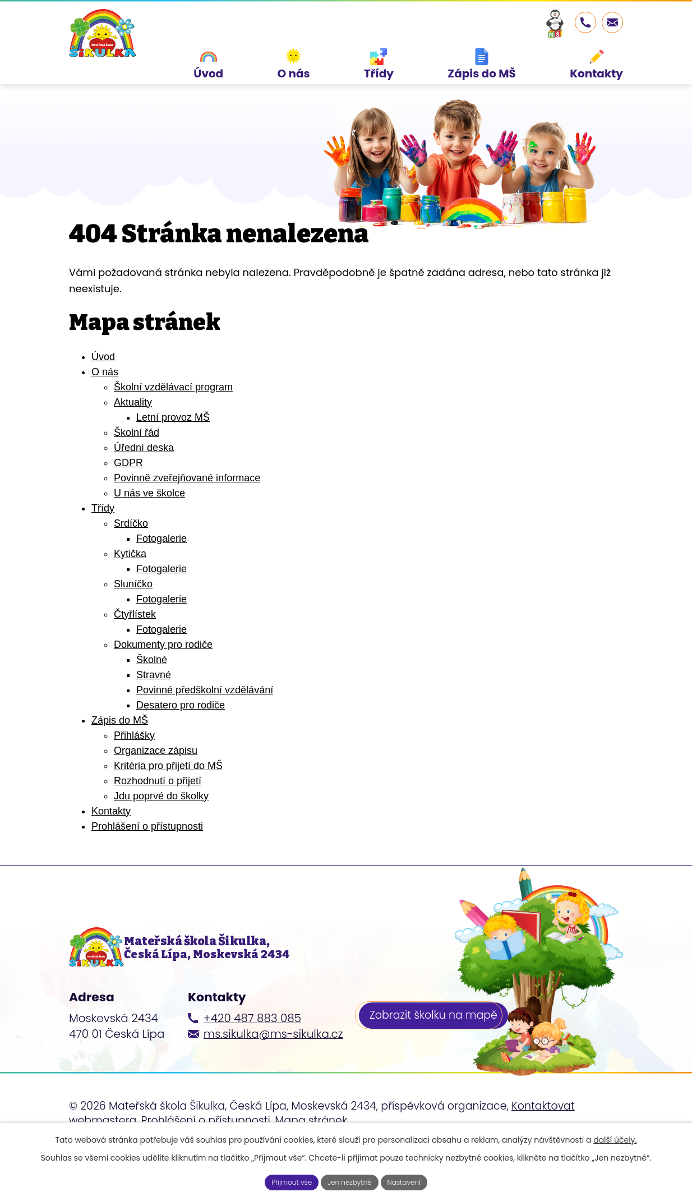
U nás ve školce (149, 524)
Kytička (130, 585)
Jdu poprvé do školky (161, 827)
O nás (104, 403)
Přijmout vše (283, 1180)
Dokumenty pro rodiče (163, 676)
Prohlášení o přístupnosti (147, 857)
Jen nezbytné (350, 1180)
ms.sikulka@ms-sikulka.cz (273, 1078)
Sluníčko (133, 615)
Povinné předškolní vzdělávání (204, 721)
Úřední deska (144, 479)
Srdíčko (131, 554)
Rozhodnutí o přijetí (157, 812)
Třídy (102, 539)
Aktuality (133, 433)
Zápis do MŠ (119, 751)
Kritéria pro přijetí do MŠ (168, 797)
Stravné (153, 706)
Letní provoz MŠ (173, 448)
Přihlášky (134, 766)
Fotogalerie (161, 570)
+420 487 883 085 (252, 1062)
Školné (151, 691)
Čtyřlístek (135, 645)
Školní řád (136, 464)
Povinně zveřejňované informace (187, 509)
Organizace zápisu (155, 782)
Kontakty (111, 842)
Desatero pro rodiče (180, 736)
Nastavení (413, 1180)
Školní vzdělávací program (173, 418)
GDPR (128, 494)
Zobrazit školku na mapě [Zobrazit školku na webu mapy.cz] (438, 1062)
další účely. (614, 1137)
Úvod (103, 388)
